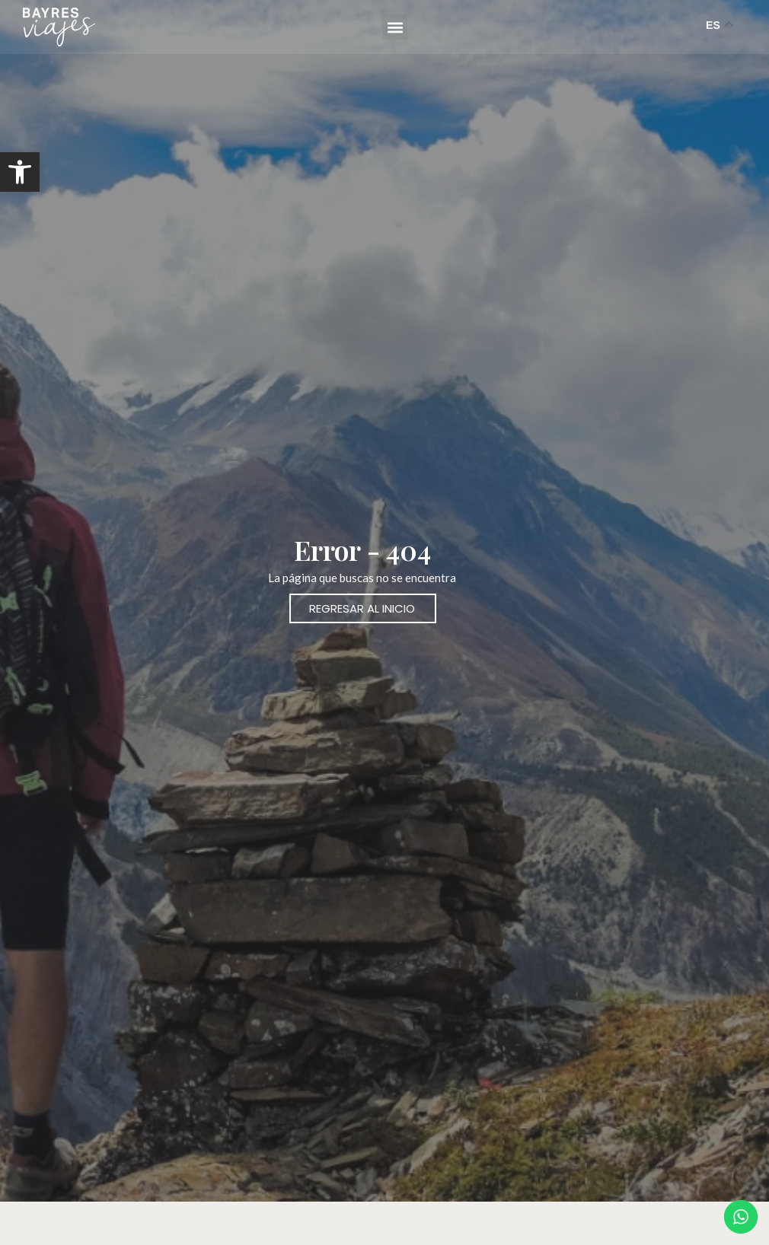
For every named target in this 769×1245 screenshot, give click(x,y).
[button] (20, 172)
